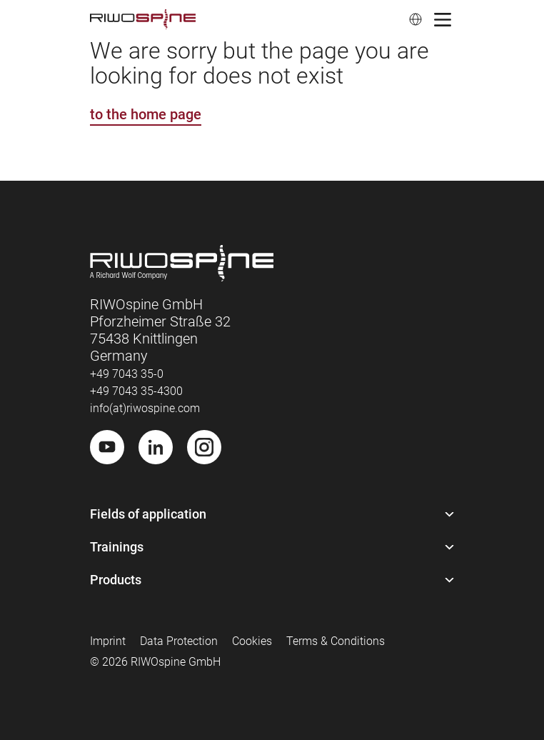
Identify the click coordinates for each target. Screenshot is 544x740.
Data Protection (179, 641)
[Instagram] (204, 447)
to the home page (145, 114)
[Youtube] (107, 447)
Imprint (108, 641)
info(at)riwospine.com (145, 408)
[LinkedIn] (155, 447)
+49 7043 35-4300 (136, 391)
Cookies (252, 641)
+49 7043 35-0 (126, 374)
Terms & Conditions (335, 641)
